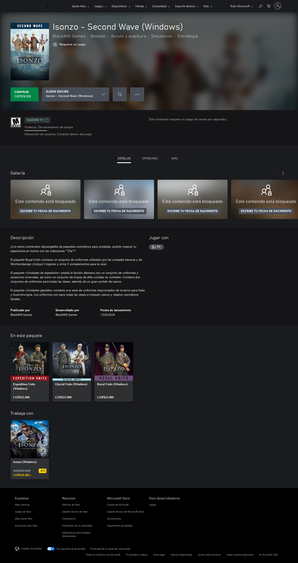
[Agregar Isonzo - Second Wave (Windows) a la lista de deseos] (120, 94)
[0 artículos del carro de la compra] (268, 5)
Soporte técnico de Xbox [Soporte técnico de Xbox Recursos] (75, 511)
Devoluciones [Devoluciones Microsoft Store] (114, 518)
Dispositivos (119, 6)
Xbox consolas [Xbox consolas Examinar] (22, 504)
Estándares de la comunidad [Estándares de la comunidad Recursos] (77, 525)
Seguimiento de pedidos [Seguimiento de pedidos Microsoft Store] (120, 525)
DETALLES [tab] (124, 158)
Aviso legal (159, 554)
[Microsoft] (30, 6)
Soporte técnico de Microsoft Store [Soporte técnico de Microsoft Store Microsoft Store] (125, 511)
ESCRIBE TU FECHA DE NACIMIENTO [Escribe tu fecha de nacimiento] (45, 211)
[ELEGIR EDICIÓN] (75, 94)
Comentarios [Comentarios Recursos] (69, 518)
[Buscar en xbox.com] (260, 5)
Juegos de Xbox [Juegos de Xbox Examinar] (23, 511)
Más (206, 6)
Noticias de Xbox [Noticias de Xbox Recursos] (71, 504)
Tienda (139, 6)
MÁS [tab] (175, 158)
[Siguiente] (283, 173)
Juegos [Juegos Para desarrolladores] (152, 504)
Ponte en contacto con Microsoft (103, 554)
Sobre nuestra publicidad (240, 554)
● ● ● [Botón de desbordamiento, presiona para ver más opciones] (137, 94)
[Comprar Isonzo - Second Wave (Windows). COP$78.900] (25, 94)
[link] (30, 372)
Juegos (98, 6)
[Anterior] (274, 173)
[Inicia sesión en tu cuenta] (278, 6)
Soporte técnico (185, 6)
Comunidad (159, 6)
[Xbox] (59, 6)
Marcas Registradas (181, 554)
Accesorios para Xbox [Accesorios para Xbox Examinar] (26, 525)
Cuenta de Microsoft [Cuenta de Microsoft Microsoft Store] (118, 504)
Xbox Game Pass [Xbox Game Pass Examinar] (23, 518)
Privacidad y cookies (136, 554)
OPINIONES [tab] (150, 158)
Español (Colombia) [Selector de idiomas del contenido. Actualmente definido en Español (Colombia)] (31, 548)
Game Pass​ (79, 6)
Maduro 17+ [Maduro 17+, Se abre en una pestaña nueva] (37, 120)
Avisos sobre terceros (209, 554)
